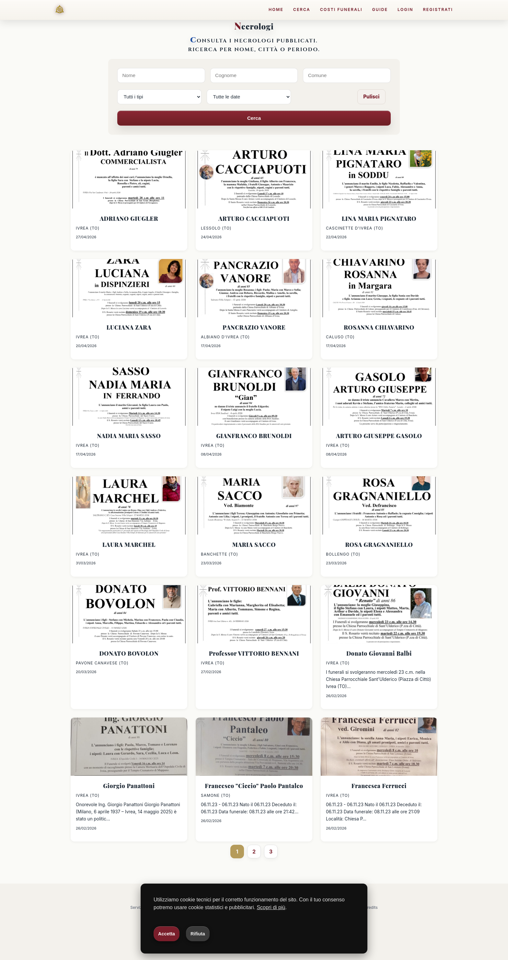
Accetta (166, 933)
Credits (371, 907)
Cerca (301, 9)
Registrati (438, 9)
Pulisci (371, 97)
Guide (380, 9)
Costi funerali (341, 9)
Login (405, 9)
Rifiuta (197, 933)
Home (276, 9)
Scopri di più (271, 907)
